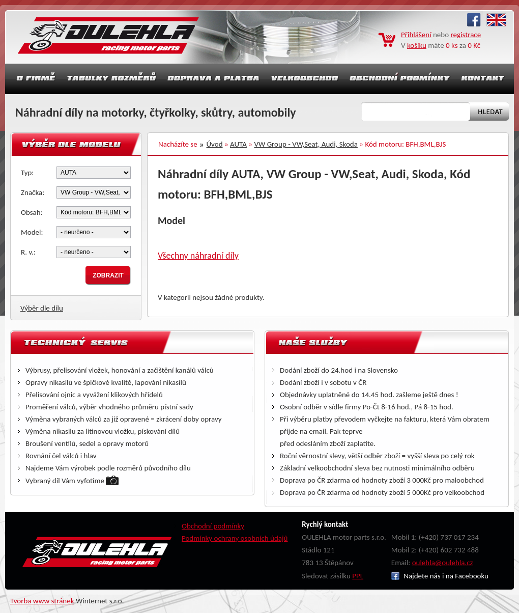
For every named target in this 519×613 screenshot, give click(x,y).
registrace (466, 34)
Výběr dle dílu (41, 308)
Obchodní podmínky (213, 526)
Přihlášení (416, 34)
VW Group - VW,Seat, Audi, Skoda (306, 144)
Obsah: (32, 212)
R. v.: (28, 252)
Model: (32, 232)
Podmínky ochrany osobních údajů (235, 538)
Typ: (27, 172)
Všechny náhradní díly (198, 255)
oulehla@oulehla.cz (442, 562)
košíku (416, 45)
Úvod (215, 144)
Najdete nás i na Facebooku (439, 575)
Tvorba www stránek (42, 600)
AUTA (238, 144)
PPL (357, 575)
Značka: (32, 192)
